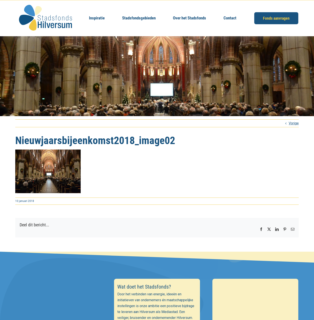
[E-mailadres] (58, 305)
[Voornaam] (58, 314)
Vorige (294, 123)
